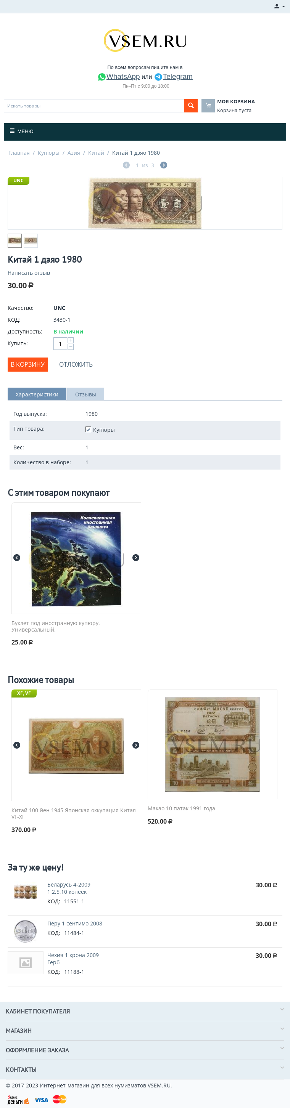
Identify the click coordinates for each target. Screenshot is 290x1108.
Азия (74, 152)
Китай (96, 152)
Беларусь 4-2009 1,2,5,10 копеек (68, 888)
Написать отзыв (29, 272)
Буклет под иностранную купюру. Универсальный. (55, 626)
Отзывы (85, 394)
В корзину (28, 364)
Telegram (173, 76)
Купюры (49, 152)
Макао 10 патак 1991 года (181, 808)
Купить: (18, 343)
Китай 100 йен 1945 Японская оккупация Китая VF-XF (73, 813)
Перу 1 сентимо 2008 (74, 923)
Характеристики (37, 394)
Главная (19, 152)
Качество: (21, 307)
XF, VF (24, 693)
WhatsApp (118, 76)
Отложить (76, 364)
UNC (18, 180)
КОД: (14, 319)
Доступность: (25, 331)
